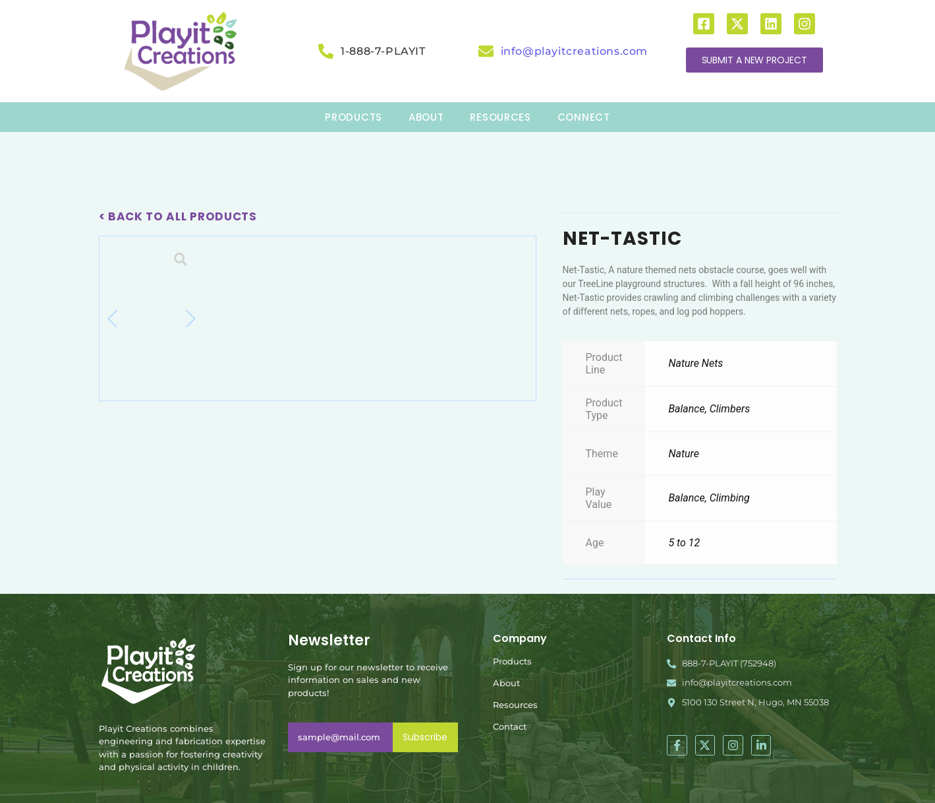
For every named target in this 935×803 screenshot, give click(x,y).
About (506, 683)
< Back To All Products (178, 216)
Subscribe (425, 737)
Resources (515, 704)
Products (512, 661)
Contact (509, 726)
